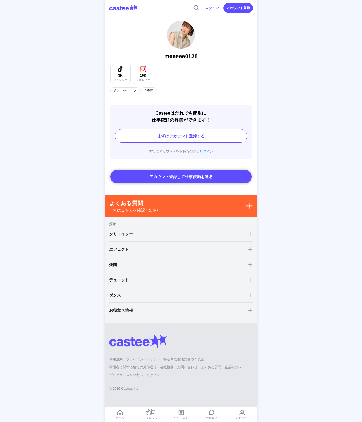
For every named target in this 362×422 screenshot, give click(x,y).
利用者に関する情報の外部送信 (133, 367)
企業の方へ (233, 367)
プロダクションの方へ (126, 375)
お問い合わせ (187, 367)
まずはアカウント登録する (181, 136)
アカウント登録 (238, 8)
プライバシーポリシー (143, 359)
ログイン (212, 8)
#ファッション (125, 91)
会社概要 (167, 367)
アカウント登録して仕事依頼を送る (181, 176)
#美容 (149, 91)
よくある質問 (211, 367)
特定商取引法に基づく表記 (183, 359)
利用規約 (116, 359)
